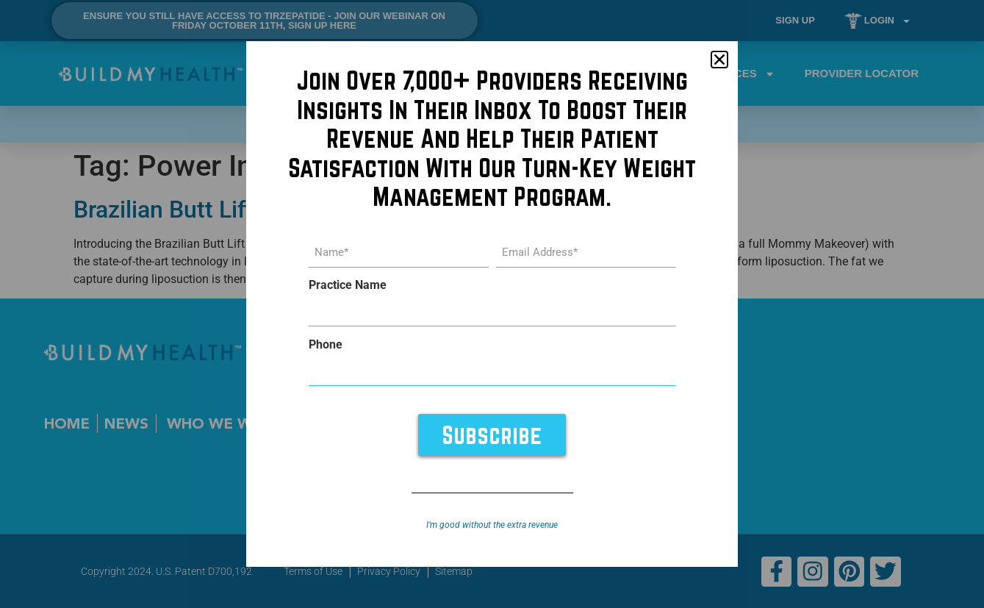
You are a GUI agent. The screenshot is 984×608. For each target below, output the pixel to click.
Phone (325, 345)
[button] (719, 60)
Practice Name (348, 285)
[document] (492, 304)
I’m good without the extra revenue (492, 524)
